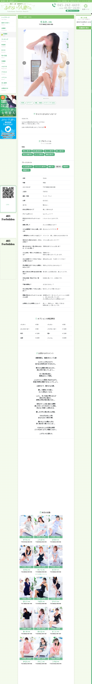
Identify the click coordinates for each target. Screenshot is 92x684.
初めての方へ (8, 24)
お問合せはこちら (73, 10)
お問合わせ (8, 89)
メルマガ (8, 67)
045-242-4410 (11, 667)
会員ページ (85, 7)
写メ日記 (8, 56)
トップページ (8, 18)
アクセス (8, 73)
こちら (7, 204)
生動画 (8, 62)
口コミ (8, 51)
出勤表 (8, 29)
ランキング (8, 40)
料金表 (8, 45)
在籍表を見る (84, 28)
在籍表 (9, 35)
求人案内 (8, 84)
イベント (8, 78)
